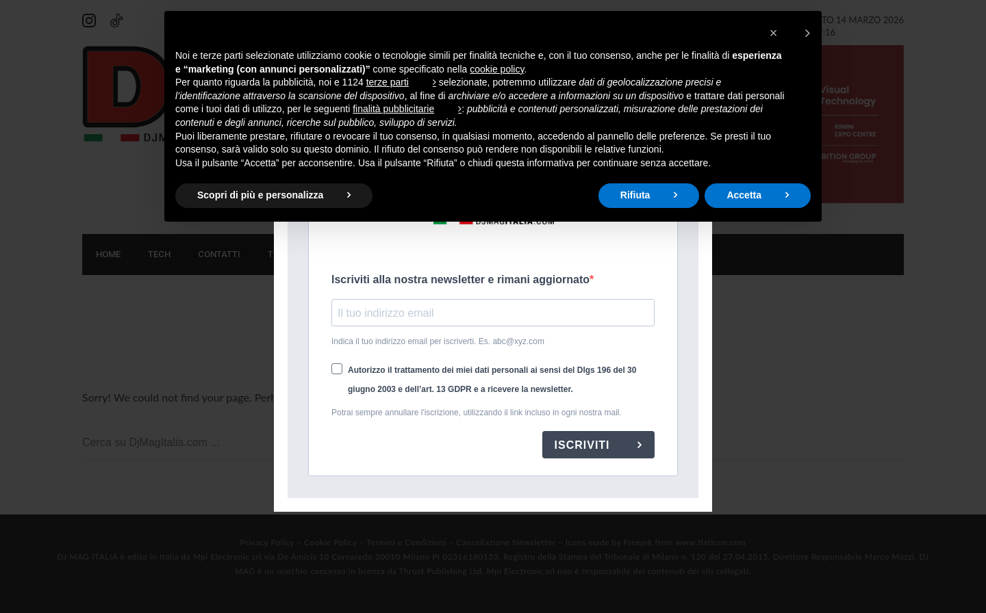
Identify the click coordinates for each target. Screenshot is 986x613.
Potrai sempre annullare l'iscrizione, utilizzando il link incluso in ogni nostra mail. (476, 412)
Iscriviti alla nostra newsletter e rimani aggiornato (460, 279)
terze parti (387, 82)
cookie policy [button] (497, 69)
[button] (790, 33)
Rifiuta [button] (635, 195)
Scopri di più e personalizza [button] (260, 195)
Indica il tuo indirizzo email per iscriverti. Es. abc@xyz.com (437, 341)
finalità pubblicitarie (393, 108)
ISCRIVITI (584, 445)
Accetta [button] (743, 195)
